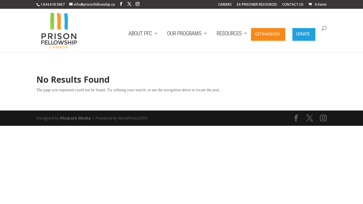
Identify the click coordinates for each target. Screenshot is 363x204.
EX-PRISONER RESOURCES (257, 5)
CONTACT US (292, 5)
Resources (229, 33)
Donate (303, 34)
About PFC (140, 33)
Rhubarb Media (75, 118)
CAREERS (225, 5)
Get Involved (267, 33)
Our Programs (184, 33)
